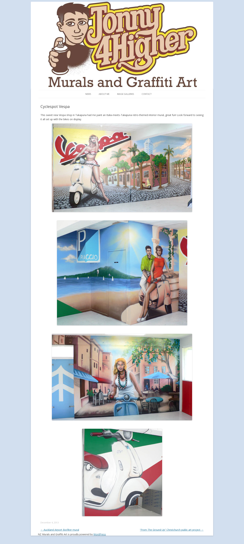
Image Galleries (125, 94)
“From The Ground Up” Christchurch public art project (172, 529)
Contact (147, 94)
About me (104, 94)
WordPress (99, 534)
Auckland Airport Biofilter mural (59, 529)
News (88, 94)
